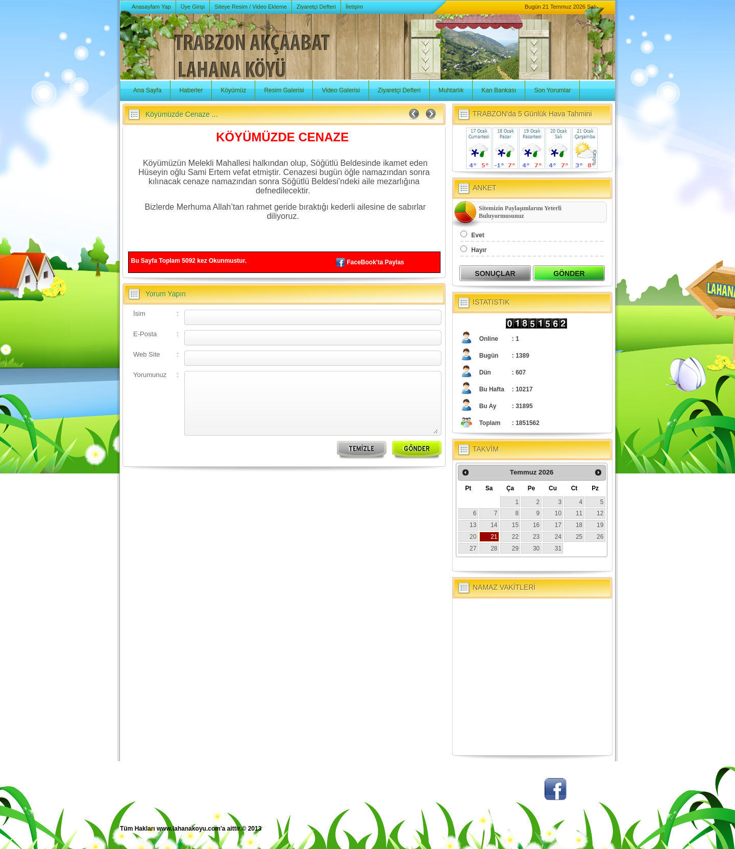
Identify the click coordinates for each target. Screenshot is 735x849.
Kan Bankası (498, 90)
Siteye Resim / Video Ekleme (250, 7)
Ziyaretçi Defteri (316, 7)
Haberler (191, 90)
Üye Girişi (193, 7)
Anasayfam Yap (151, 7)
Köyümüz (233, 90)
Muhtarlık (450, 90)
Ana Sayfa (147, 90)
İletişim (354, 7)
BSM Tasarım (573, 833)
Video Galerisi (340, 90)
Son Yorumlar (552, 90)
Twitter (518, 794)
